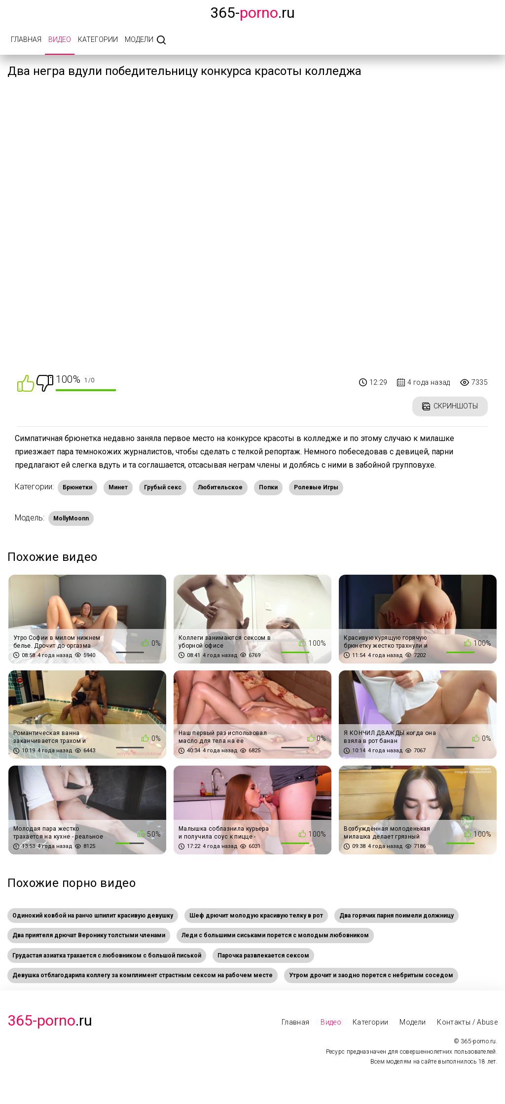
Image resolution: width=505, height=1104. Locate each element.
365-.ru (252, 12)
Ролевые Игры (316, 487)
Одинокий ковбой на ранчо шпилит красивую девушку (92, 915)
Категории (98, 39)
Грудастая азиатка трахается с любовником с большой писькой (106, 955)
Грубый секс (162, 487)
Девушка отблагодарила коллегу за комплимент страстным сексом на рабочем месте (142, 975)
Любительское (220, 487)
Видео (59, 39)
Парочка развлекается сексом (263, 955)
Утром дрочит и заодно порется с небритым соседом (371, 975)
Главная (26, 39)
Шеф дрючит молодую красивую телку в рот (256, 915)
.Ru (49, 1020)
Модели (139, 39)
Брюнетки (77, 487)
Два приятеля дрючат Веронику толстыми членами (88, 935)
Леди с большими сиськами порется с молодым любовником (275, 935)
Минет (118, 487)
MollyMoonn (71, 518)
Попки (268, 487)
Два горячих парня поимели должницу (396, 915)
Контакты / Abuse (467, 1022)
